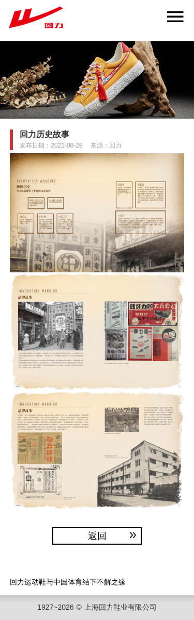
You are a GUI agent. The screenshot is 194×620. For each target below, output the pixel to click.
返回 (113, 535)
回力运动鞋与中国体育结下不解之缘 (68, 581)
